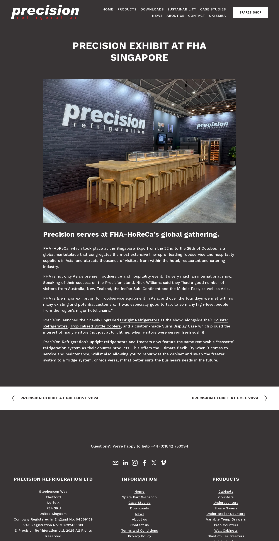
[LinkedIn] (125, 463)
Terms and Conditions (139, 530)
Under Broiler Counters (225, 514)
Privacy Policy (139, 536)
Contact (196, 16)
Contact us (139, 525)
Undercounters (225, 502)
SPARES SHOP (251, 12)
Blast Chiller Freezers (226, 536)
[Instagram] (135, 463)
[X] (154, 463)
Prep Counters (226, 525)
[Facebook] (144, 463)
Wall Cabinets (226, 530)
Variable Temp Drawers (226, 519)
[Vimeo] (163, 463)
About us (139, 519)
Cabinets (225, 491)
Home (107, 9)
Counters (225, 497)
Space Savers (225, 508)
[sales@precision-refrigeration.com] (115, 463)
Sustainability (181, 9)
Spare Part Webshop (139, 497)
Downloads (152, 9)
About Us (175, 16)
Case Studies (213, 9)
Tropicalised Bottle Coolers (95, 326)
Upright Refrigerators (139, 320)
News (157, 16)
